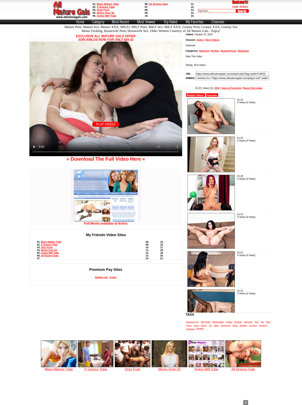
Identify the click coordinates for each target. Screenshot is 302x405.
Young (196, 325)
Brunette (238, 322)
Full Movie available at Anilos (106, 222)
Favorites (212, 95)
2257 (217, 88)
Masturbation (218, 322)
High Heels (205, 322)
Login (235, 6)
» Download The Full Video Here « (105, 159)
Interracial (248, 322)
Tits (210, 325)
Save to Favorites (231, 88)
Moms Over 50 (105, 12)
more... (201, 328)
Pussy (189, 325)
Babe (216, 325)
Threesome (226, 325)
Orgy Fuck (103, 9)
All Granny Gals (158, 4)
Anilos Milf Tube (106, 15)
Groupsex (190, 329)
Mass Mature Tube (108, 4)
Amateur (243, 325)
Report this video (252, 88)
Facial (235, 325)
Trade (168, 401)
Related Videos (195, 95)
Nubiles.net (101, 277)
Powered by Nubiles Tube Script (147, 401)
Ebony (204, 325)
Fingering (263, 325)
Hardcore (204, 51)
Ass (262, 322)
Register (244, 6)
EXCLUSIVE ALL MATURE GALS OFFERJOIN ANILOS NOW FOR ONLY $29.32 (106, 37)
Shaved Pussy (228, 51)
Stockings (243, 51)
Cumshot (253, 325)
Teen (256, 322)
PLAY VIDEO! (105, 124)
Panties (215, 51)
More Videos (212, 40)
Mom (268, 322)
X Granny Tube (106, 6)
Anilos (113, 277)
